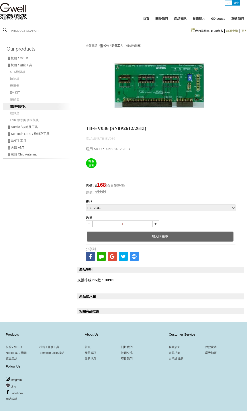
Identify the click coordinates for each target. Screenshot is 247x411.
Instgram (14, 379)
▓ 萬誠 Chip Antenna (22, 154)
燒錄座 (14, 113)
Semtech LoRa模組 (51, 352)
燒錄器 (14, 99)
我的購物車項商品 (209, 31)
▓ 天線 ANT (16, 147)
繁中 (236, 2)
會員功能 (174, 352)
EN (228, 2)
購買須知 (174, 347)
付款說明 (211, 347)
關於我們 (161, 18)
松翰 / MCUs (14, 347)
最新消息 (90, 358)
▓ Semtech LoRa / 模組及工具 (28, 134)
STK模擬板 (17, 72)
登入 (244, 31)
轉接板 (14, 79)
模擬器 (14, 85)
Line (11, 385)
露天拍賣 (211, 352)
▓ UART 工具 (17, 140)
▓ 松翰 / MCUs (18, 58)
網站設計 (11, 399)
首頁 (146, 18)
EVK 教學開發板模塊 (24, 120)
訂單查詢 (232, 31)
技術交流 (127, 352)
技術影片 (199, 18)
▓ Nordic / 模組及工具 (23, 127)
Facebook (14, 392)
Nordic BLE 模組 (16, 352)
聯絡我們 (237, 18)
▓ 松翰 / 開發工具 (20, 65)
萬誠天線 (11, 358)
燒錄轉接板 (17, 106)
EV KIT (15, 92)
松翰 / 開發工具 (49, 347)
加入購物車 (160, 236)
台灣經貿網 (176, 358)
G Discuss (218, 18)
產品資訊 (180, 18)
